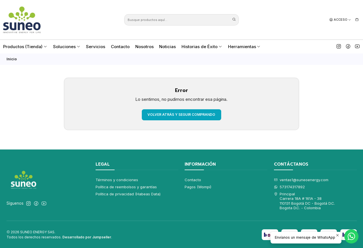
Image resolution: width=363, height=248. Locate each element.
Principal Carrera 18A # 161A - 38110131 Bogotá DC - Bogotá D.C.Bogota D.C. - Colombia (304, 201)
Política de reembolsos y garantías (126, 187)
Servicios (95, 46)
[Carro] (357, 19)
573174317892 (289, 187)
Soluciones (67, 46)
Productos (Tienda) (25, 46)
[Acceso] (340, 19)
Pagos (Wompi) (198, 187)
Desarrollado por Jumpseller (86, 237)
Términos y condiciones (117, 180)
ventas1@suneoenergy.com (301, 180)
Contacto (120, 46)
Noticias (167, 46)
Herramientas (244, 46)
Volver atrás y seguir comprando (181, 114)
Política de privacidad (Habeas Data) (128, 194)
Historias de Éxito (202, 46)
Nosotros (144, 46)
